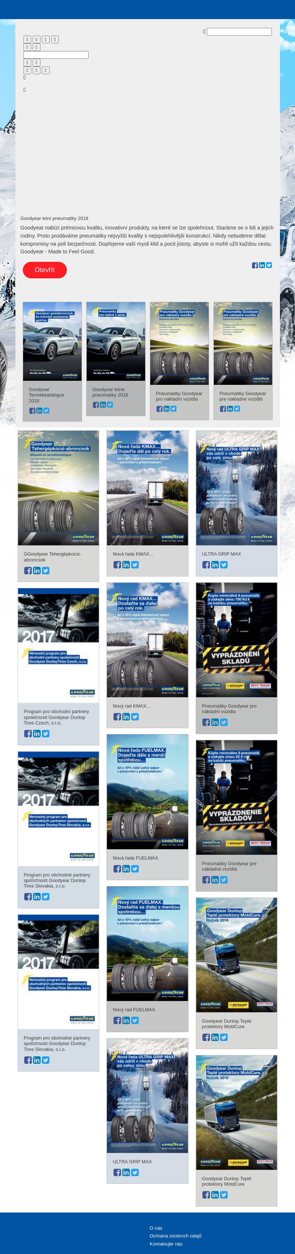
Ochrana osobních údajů (176, 1236)
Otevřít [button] (45, 270)
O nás (156, 1228)
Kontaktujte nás (166, 1244)
